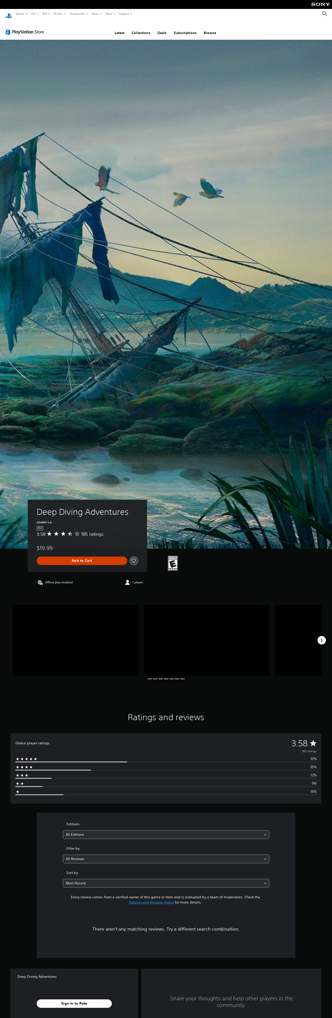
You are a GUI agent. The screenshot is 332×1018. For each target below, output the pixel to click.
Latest (119, 28)
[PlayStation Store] (26, 27)
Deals (162, 28)
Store (108, 13)
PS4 (44, 13)
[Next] (321, 635)
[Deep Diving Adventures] (75, 635)
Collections (141, 28)
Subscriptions (185, 28)
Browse (210, 28)
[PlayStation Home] (8, 14)
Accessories (77, 13)
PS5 (33, 13)
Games (20, 13)
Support (124, 13)
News (95, 13)
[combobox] (166, 830)
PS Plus (58, 13)
